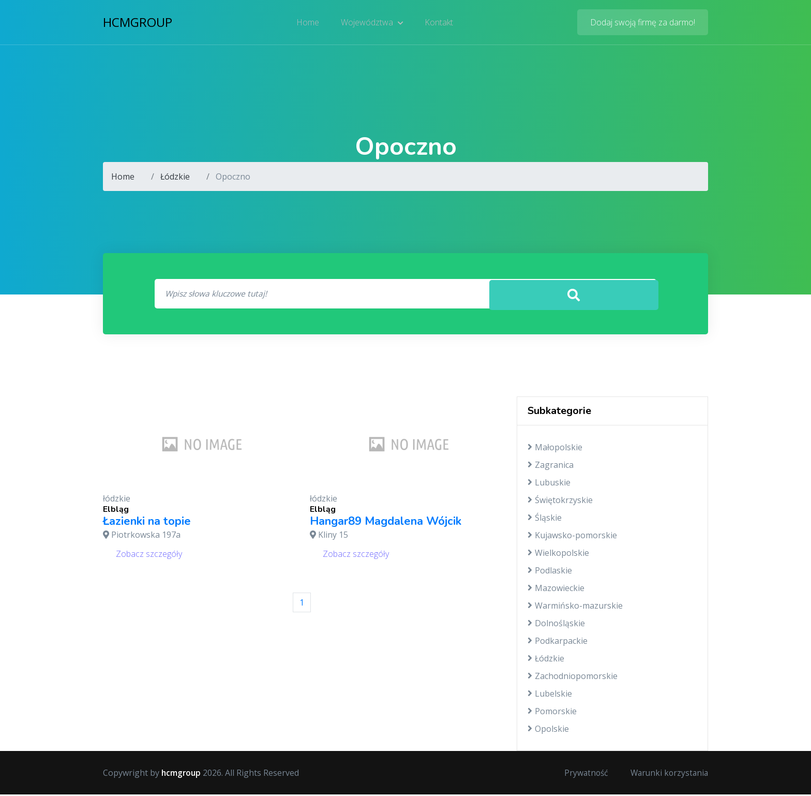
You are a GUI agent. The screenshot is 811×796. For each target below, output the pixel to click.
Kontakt (438, 23)
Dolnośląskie (556, 624)
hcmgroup (137, 23)
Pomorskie (552, 712)
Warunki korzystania (667, 774)
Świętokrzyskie (560, 501)
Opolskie (548, 730)
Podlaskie (550, 572)
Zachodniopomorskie (573, 677)
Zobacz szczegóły (149, 555)
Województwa (372, 23)
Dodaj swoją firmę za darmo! (642, 23)
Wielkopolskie (558, 554)
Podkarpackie (558, 642)
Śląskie (545, 519)
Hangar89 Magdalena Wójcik (385, 522)
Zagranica (551, 466)
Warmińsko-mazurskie (575, 607)
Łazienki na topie (147, 522)
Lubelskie (550, 695)
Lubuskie (549, 484)
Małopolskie (555, 448)
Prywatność (582, 774)
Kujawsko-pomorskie (572, 536)
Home (308, 23)
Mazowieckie (556, 589)
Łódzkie (175, 176)
